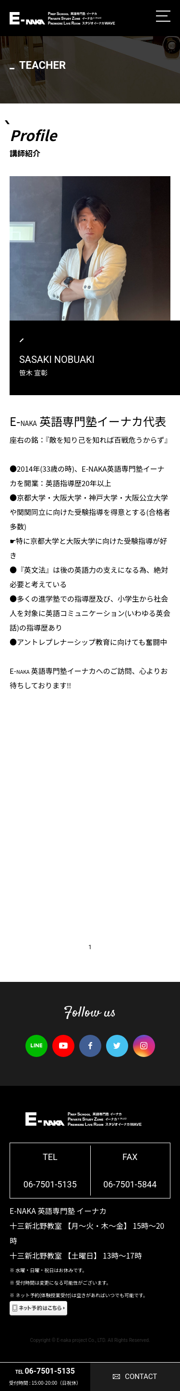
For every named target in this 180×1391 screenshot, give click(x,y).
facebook (90, 1046)
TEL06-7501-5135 (50, 1170)
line (36, 1046)
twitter (117, 1046)
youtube (63, 1046)
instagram (144, 1046)
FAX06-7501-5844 (129, 1170)
